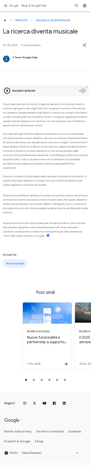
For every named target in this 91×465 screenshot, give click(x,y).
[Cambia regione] (50, 453)
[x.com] (34, 403)
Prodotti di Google (17, 441)
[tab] (26, 380)
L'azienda (74, 431)
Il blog (39, 441)
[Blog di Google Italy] (5, 20)
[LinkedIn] (64, 403)
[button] (84, 45)
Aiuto (11, 453)
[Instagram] (24, 403)
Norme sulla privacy (18, 431)
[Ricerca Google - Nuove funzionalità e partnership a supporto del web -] (44, 336)
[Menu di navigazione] (5, 5)
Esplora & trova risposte (53, 20)
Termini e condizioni (50, 431)
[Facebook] (54, 403)
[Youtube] (44, 403)
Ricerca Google (15, 263)
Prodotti (21, 20)
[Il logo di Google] (11, 420)
